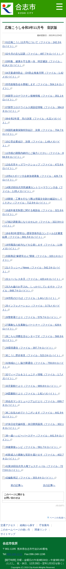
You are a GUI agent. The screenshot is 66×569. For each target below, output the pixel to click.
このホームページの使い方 (15, 529)
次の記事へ (49, 485)
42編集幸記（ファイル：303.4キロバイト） (29, 477)
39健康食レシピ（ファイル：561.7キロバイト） (31, 447)
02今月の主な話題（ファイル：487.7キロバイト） (33, 53)
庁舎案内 (44, 525)
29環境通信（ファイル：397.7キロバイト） (29, 347)
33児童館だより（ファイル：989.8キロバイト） (31, 386)
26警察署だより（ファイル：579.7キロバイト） (31, 317)
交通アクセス (8, 525)
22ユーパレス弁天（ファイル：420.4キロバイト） (33, 279)
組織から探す (27, 525)
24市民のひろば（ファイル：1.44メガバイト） (31, 298)
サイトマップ (8, 534)
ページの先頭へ (58, 518)
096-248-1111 (14, 554)
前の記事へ (17, 485)
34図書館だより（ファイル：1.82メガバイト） (31, 393)
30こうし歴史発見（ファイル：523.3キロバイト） (33, 355)
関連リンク (41, 529)
